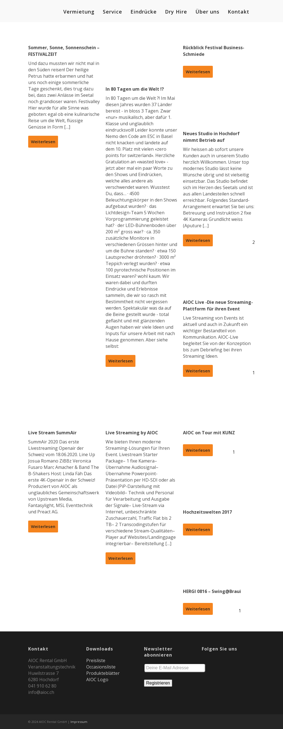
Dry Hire (176, 11)
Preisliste (95, 660)
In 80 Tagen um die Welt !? (135, 89)
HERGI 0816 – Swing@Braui (212, 591)
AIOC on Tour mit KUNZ (209, 433)
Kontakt (238, 11)
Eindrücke (143, 11)
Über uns (207, 11)
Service (112, 11)
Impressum (78, 722)
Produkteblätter (103, 673)
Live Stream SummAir (52, 433)
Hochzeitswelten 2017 (207, 512)
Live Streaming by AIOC (132, 433)
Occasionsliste (101, 667)
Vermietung (79, 11)
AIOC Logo (97, 679)
